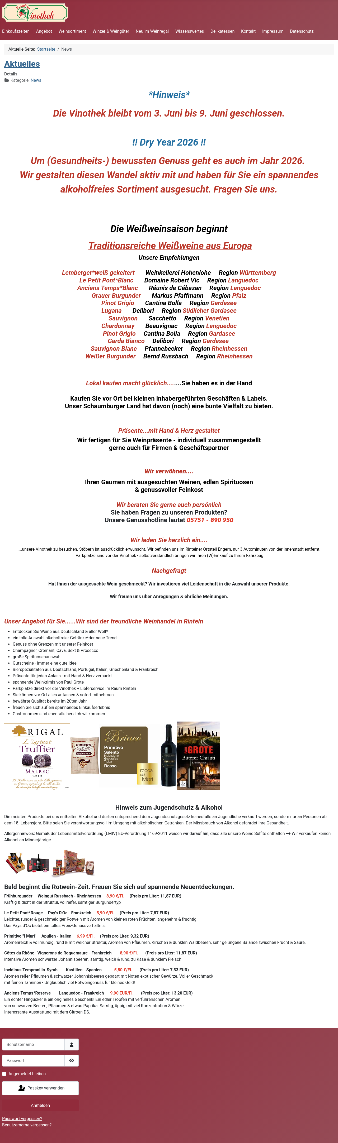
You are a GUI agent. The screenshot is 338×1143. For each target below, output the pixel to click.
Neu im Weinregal (152, 31)
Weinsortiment (72, 31)
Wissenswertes (189, 31)
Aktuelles (22, 64)
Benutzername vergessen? (26, 1124)
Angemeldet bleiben (27, 1073)
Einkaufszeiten (16, 31)
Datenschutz (301, 31)
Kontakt (248, 31)
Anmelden (40, 1105)
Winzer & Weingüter (111, 31)
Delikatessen (222, 31)
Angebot (44, 31)
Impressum (273, 31)
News (36, 80)
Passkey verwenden (40, 1088)
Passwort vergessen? (22, 1118)
